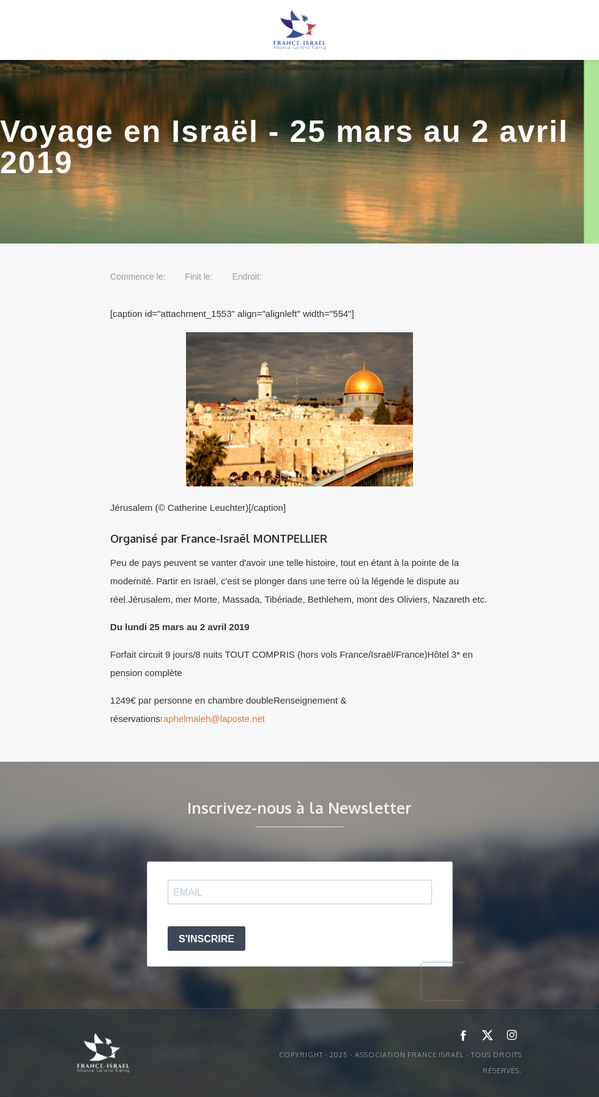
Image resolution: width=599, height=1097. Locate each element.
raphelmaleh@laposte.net (212, 718)
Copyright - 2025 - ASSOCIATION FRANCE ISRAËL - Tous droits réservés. (400, 1063)
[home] (299, 30)
